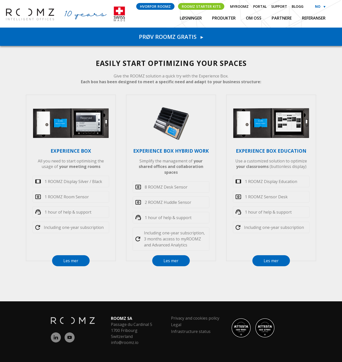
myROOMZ (239, 6)
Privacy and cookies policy (195, 318)
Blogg (297, 6)
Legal (176, 324)
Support (279, 6)
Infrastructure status (191, 331)
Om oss (254, 18)
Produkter (224, 18)
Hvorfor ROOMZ (155, 6)
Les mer (70, 260)
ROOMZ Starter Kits (201, 6)
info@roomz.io (124, 342)
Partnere (282, 18)
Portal (260, 6)
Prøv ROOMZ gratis (171, 36)
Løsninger (191, 18)
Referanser (313, 18)
